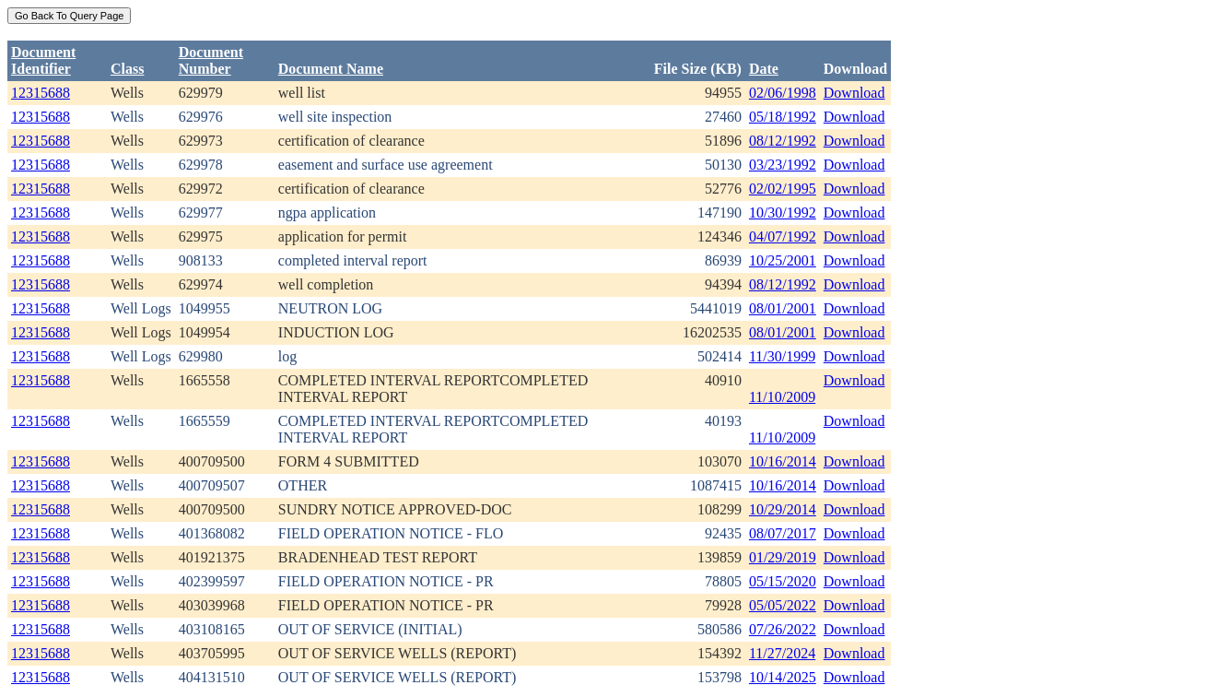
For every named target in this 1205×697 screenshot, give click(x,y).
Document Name (330, 69)
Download (854, 92)
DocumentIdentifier (43, 60)
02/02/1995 (782, 188)
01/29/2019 (782, 557)
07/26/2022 (782, 629)
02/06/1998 (782, 92)
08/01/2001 (782, 308)
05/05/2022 (782, 605)
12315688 (40, 92)
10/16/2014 (782, 461)
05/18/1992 (782, 116)
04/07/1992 (782, 236)
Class (127, 69)
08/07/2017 (782, 533)
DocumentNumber (211, 60)
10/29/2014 (782, 509)
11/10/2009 (782, 397)
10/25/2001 (782, 260)
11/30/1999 (782, 356)
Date (763, 69)
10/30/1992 (782, 212)
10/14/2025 (782, 677)
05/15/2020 (782, 581)
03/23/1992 (782, 164)
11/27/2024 (782, 653)
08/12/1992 (782, 140)
